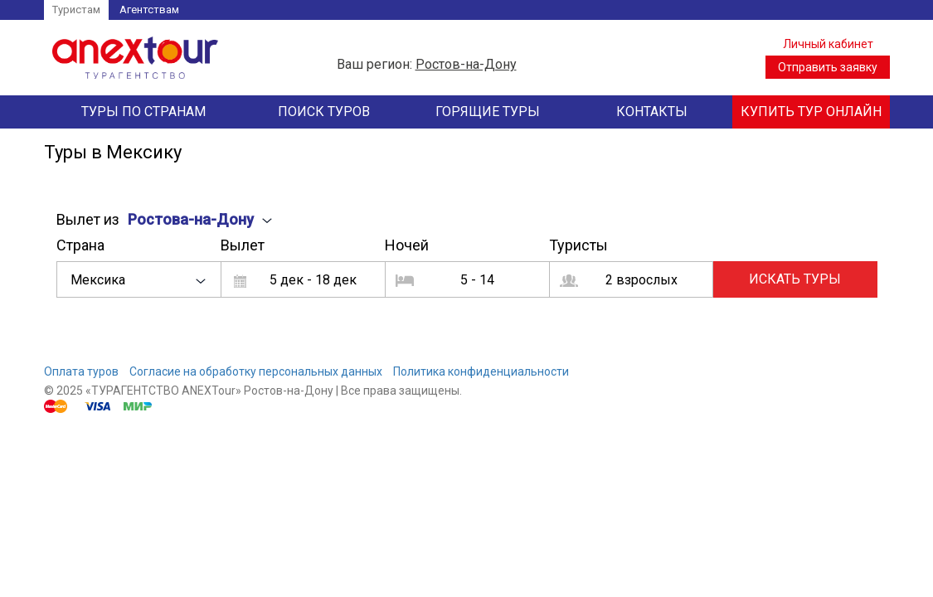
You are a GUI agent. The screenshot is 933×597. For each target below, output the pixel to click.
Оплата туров (81, 371)
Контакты (652, 111)
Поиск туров (324, 111)
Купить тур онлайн (811, 111)
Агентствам (149, 9)
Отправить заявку (827, 67)
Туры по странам (143, 111)
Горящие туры (487, 111)
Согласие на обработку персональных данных (255, 371)
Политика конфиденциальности (481, 371)
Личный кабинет (828, 44)
